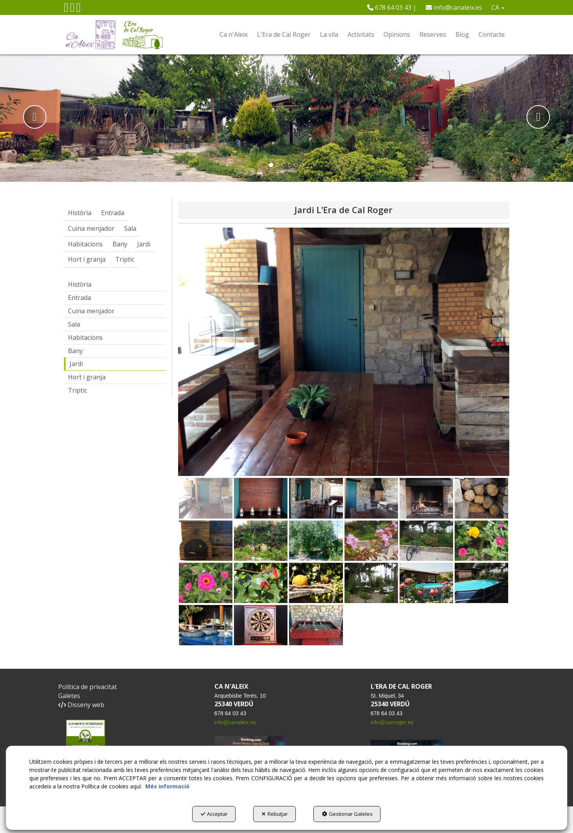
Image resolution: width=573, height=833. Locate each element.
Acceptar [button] (214, 813)
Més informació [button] (167, 786)
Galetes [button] (69, 695)
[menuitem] (391, 7)
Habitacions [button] (85, 337)
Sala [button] (74, 324)
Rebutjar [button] (275, 813)
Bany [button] (75, 350)
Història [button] (79, 284)
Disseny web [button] (81, 704)
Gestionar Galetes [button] (347, 813)
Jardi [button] (76, 363)
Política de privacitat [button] (87, 686)
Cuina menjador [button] (91, 311)
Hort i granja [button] (86, 377)
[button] (66, 9)
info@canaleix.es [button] (454, 7)
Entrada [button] (79, 297)
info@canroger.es (392, 722)
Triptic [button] (77, 390)
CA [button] (498, 7)
